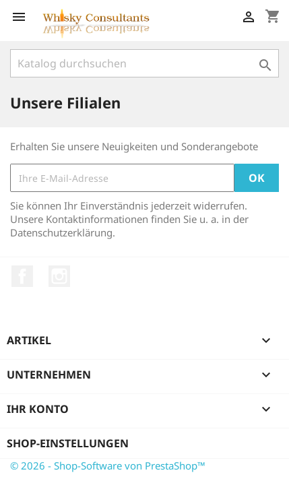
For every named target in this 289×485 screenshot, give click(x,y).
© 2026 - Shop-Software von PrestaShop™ (107, 465)
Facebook (22, 276)
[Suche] (144, 63)
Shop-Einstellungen (68, 443)
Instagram (59, 276)
